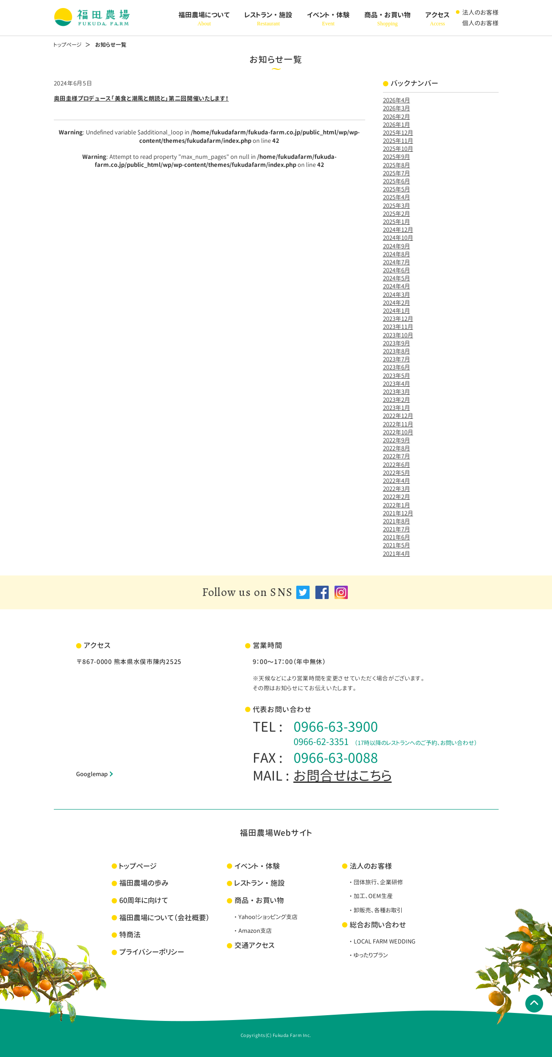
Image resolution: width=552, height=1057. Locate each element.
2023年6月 (396, 367)
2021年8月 (396, 521)
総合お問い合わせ (378, 925)
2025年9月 (396, 157)
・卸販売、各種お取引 (375, 910)
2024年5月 (396, 278)
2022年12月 (398, 416)
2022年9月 (396, 440)
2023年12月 (398, 319)
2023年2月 (396, 400)
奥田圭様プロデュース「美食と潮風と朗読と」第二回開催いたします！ (141, 98)
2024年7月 (396, 262)
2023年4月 (396, 384)
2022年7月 (396, 456)
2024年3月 (396, 295)
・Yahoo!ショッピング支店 (265, 917)
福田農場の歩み (144, 883)
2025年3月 (396, 206)
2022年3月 (396, 489)
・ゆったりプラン (368, 955)
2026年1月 (396, 125)
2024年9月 (396, 246)
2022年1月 (396, 505)
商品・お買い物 (387, 19)
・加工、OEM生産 (370, 896)
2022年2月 (396, 497)
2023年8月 (396, 351)
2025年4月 (396, 197)
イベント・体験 (328, 19)
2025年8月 (396, 165)
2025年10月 (398, 149)
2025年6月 (396, 181)
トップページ (67, 45)
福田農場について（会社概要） (164, 918)
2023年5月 (396, 376)
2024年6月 (396, 270)
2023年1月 (396, 408)
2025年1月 (396, 222)
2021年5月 (396, 545)
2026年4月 (396, 100)
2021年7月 (396, 529)
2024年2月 (396, 303)
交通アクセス (254, 945)
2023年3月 (396, 392)
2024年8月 (396, 254)
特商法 (130, 935)
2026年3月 (396, 108)
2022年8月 (396, 448)
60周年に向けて (143, 900)
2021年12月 (398, 513)
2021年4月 (396, 554)
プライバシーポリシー (151, 952)
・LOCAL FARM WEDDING (381, 941)
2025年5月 (396, 189)
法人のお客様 (480, 12)
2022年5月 (396, 473)
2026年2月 (396, 117)
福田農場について (204, 19)
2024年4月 (396, 286)
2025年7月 (396, 173)
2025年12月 (398, 133)
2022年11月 (398, 424)
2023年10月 (398, 335)
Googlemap (92, 774)
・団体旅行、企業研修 (375, 882)
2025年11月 (398, 141)
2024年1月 (396, 311)
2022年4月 (396, 481)
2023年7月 (396, 359)
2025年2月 (396, 214)
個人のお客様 (480, 23)
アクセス (437, 19)
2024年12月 (398, 230)
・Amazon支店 (252, 931)
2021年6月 (396, 537)
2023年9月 (396, 343)
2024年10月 (398, 238)
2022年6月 (396, 465)
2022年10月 (398, 432)
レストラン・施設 (268, 19)
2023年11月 (398, 327)
